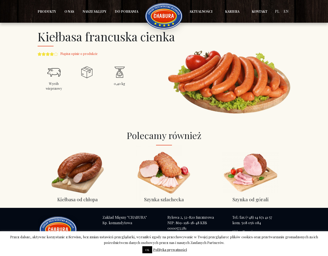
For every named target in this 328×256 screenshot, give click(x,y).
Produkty (47, 11)
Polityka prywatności (170, 249)
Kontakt (259, 11)
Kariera (232, 11)
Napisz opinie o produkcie (79, 54)
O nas (69, 11)
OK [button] (147, 250)
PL (277, 11)
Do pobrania (126, 11)
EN (286, 11)
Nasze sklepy (94, 11)
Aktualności (201, 11)
